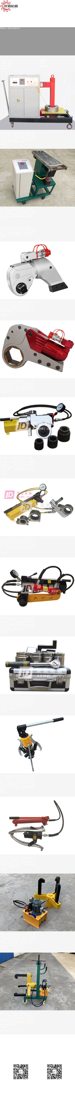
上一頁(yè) (14, 1031)
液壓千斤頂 (6, 60)
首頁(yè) (3, 28)
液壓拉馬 (5, 68)
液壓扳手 (43, 66)
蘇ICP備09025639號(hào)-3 (33, 1085)
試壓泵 (42, 63)
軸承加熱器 (6, 66)
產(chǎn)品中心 (14, 28)
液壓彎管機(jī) (7, 63)
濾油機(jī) (43, 60)
